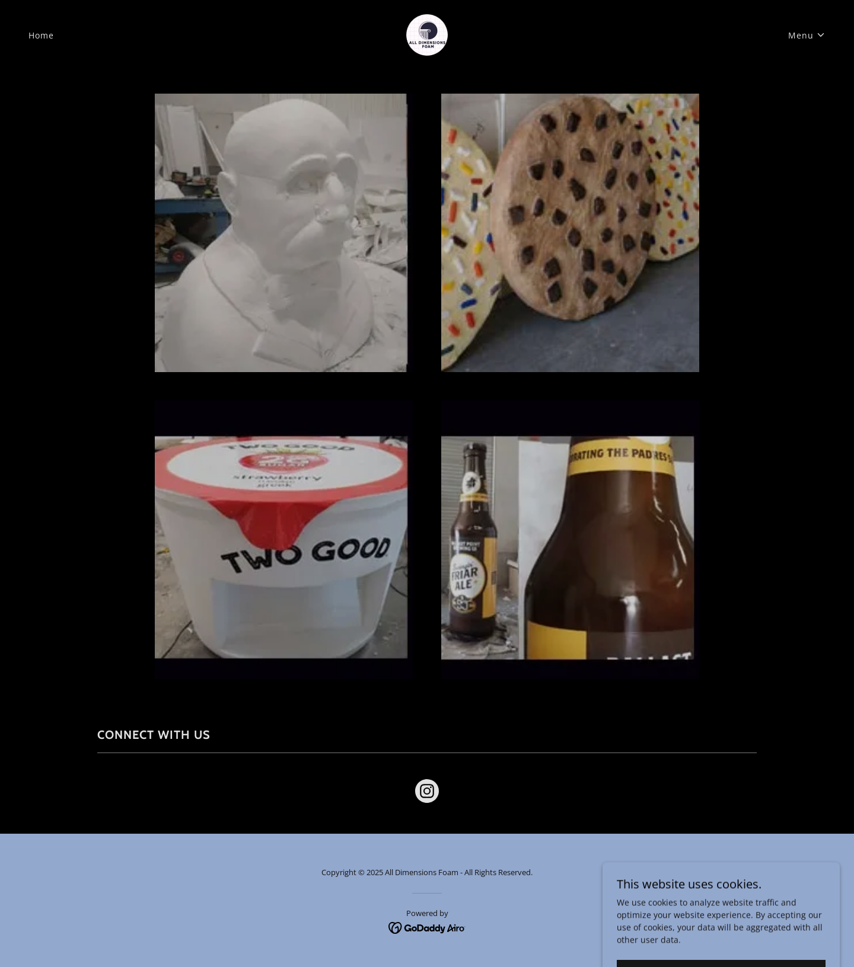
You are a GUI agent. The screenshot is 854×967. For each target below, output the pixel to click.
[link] (427, 34)
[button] (807, 35)
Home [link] (41, 35)
